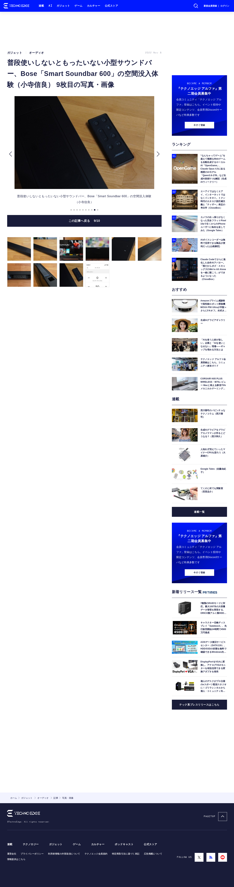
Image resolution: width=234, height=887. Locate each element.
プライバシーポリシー (32, 854)
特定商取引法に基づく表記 (126, 854)
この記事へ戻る (84, 220)
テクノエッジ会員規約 (96, 854)
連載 (41, 5)
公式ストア (111, 5)
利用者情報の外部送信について (64, 854)
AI (50, 5)
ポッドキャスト (124, 844)
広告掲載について (153, 854)
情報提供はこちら (16, 859)
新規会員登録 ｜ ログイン (216, 6)
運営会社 (11, 854)
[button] (10, 154)
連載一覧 (199, 511)
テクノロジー (31, 844)
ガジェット (63, 5)
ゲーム (78, 5)
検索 (196, 5)
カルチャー (93, 5)
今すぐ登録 (199, 125)
